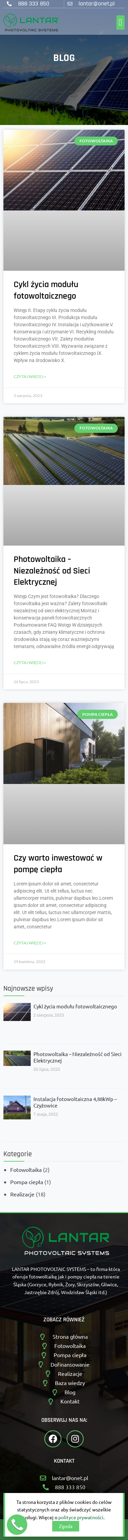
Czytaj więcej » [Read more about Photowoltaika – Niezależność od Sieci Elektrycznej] (30, 662)
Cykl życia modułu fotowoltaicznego (46, 290)
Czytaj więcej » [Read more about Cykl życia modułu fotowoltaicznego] (30, 376)
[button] (120, 22)
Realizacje (22, 1194)
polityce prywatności (80, 1517)
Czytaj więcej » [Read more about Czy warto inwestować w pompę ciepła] (30, 942)
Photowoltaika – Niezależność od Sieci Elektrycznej (52, 571)
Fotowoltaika (26, 1169)
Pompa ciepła (26, 1181)
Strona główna (50, 75)
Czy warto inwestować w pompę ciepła (58, 863)
